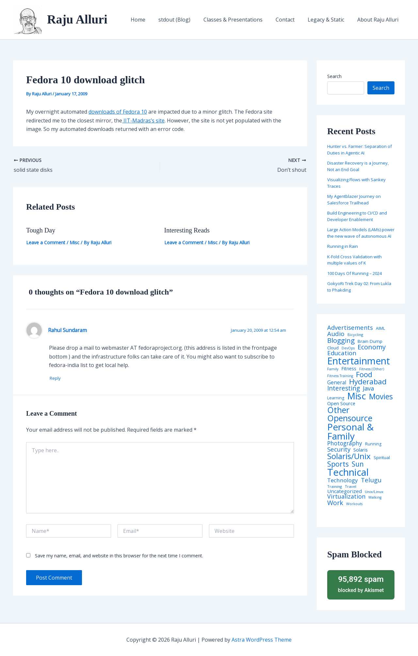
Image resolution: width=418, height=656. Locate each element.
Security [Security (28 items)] (338, 449)
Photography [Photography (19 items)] (344, 443)
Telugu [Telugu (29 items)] (371, 480)
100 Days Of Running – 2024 (354, 273)
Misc (74, 242)
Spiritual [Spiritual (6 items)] (382, 458)
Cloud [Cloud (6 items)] (333, 348)
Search (334, 76)
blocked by (361, 583)
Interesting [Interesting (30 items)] (343, 388)
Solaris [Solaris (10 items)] (360, 449)
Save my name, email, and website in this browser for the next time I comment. (119, 556)
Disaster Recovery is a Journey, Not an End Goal (358, 166)
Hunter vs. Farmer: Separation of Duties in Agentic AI (359, 149)
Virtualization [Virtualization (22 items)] (346, 497)
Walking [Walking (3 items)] (374, 497)
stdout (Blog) (186, 19)
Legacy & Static (330, 19)
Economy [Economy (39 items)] (372, 347)
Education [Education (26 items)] (341, 353)
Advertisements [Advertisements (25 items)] (350, 327)
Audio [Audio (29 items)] (336, 334)
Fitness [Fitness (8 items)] (348, 368)
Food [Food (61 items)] (364, 374)
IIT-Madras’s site (143, 120)
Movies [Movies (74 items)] (381, 397)
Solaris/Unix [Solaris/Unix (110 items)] (349, 456)
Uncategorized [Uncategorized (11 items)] (344, 491)
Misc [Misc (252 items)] (356, 396)
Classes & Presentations (242, 19)
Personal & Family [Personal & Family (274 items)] (350, 431)
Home (152, 19)
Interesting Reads (187, 230)
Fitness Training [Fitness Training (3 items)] (340, 376)
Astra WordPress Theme (262, 639)
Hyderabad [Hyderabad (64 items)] (368, 381)
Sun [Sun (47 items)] (358, 464)
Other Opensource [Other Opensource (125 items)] (349, 414)
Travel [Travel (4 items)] (350, 486)
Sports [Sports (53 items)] (338, 463)
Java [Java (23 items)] (368, 388)
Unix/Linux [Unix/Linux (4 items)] (374, 492)
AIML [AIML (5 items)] (380, 328)
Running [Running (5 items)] (373, 444)
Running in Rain (342, 246)
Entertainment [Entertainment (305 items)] (358, 361)
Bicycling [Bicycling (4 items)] (355, 335)
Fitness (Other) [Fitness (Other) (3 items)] (371, 369)
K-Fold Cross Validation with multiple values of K (354, 260)
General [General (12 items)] (336, 382)
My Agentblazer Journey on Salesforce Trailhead (354, 199)
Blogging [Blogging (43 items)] (341, 340)
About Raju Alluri (379, 19)
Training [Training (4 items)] (334, 486)
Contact (291, 19)
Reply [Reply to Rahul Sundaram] (57, 378)
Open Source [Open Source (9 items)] (341, 403)
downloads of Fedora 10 (117, 111)
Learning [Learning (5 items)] (335, 398)
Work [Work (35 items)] (335, 503)
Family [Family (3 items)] (332, 369)
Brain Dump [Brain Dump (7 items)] (370, 341)
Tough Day (40, 230)
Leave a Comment (45, 242)
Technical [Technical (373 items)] (348, 472)
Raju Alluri (77, 19)
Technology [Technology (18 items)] (342, 480)
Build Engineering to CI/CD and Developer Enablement (357, 216)
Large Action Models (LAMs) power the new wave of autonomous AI (360, 233)
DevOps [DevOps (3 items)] (348, 348)
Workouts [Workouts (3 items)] (354, 504)
